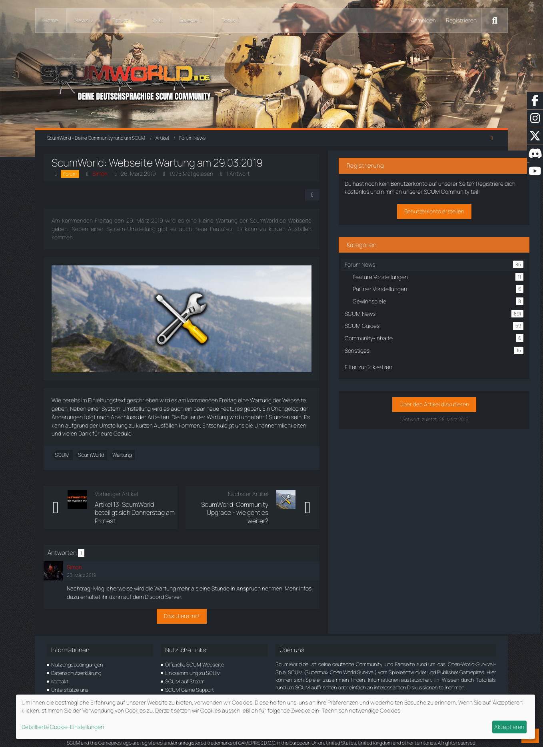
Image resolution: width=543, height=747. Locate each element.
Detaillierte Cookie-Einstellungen (63, 727)
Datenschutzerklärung (76, 665)
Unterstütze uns (69, 681)
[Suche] (494, 20)
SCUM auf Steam (185, 673)
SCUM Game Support (189, 681)
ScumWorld (95, 455)
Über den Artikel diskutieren (432, 409)
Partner (59, 690)
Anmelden (423, 20)
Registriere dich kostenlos (423, 188)
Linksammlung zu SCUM (193, 665)
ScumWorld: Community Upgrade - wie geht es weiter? (246, 508)
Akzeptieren (509, 727)
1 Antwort (241, 173)
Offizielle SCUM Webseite (194, 657)
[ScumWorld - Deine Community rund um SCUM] (271, 80)
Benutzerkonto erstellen (432, 215)
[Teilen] (336, 195)
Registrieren (461, 20)
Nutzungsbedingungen (77, 657)
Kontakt (59, 673)
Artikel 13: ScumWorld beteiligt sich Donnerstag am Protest (140, 508)
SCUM (65, 455)
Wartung (125, 455)
